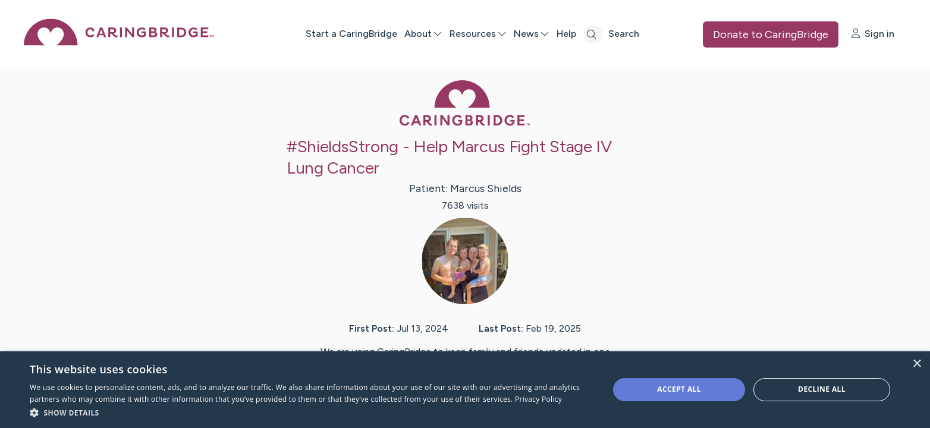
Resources (478, 33)
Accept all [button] (679, 389)
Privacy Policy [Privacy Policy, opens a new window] (538, 399)
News (531, 33)
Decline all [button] (822, 389)
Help (566, 33)
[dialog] (465, 389)
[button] (311, 412)
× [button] (916, 364)
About (423, 33)
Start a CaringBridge (351, 33)
